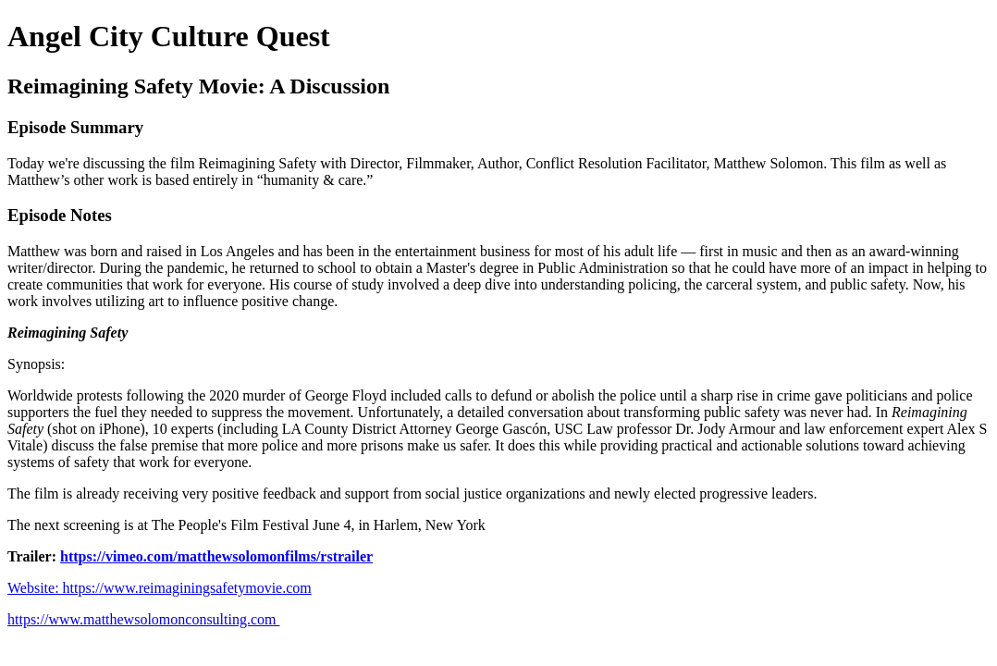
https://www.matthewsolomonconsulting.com (143, 619)
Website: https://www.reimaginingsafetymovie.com (159, 588)
